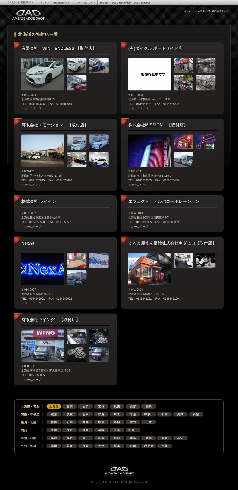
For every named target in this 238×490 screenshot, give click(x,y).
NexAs (27, 243)
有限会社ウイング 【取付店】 (50, 319)
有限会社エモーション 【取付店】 (54, 125)
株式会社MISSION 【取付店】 (158, 125)
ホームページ (32, 108)
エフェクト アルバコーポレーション (163, 201)
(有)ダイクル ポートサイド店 (155, 48)
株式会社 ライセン (38, 201)
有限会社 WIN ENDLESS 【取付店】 (58, 48)
